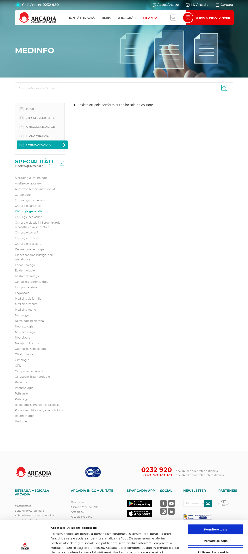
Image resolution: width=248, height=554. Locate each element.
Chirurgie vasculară (28, 244)
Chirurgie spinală (26, 232)
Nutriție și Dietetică (28, 343)
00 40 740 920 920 (156, 475)
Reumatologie (24, 416)
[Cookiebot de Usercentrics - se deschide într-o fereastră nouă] (25, 546)
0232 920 (50, 5)
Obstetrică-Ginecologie (30, 349)
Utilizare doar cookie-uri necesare (215, 522)
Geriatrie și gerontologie (31, 281)
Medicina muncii (26, 309)
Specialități (126, 17)
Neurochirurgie (25, 332)
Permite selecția (216, 510)
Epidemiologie (25, 270)
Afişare (200, 546)
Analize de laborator (28, 183)
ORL (18, 365)
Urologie (21, 421)
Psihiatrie (21, 393)
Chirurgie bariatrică (28, 206)
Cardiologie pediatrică (30, 200)
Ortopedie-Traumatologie (32, 376)
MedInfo (150, 17)
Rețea (106, 17)
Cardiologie (23, 194)
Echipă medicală (82, 17)
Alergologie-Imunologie (31, 178)
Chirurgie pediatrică (28, 217)
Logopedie (22, 293)
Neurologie (22, 337)
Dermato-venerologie (29, 249)
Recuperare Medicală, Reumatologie (39, 410)
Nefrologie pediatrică (29, 321)
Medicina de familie (28, 298)
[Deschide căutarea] (173, 18)
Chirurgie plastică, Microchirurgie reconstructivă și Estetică (37, 225)
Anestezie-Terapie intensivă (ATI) (37, 189)
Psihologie (22, 399)
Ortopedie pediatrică (29, 371)
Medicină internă (26, 304)
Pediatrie (21, 382)
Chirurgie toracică (27, 238)
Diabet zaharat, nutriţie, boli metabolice (34, 257)
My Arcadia (197, 5)
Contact (224, 5)
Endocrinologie (25, 265)
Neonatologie (24, 326)
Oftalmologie (24, 354)
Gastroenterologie (27, 276)
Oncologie (22, 360)
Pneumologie (24, 388)
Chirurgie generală (28, 211)
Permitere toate (215, 498)
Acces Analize (165, 5)
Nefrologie (22, 315)
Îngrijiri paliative (26, 287)
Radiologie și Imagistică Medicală (37, 405)
